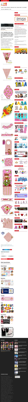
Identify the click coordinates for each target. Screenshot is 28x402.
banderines (2, 379)
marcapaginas (2, 398)
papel (5, 400)
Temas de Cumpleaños (7, 7)
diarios (7, 385)
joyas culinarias (7, 393)
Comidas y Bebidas (19, 7)
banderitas (7, 379)
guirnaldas (5, 391)
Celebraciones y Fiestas (13, 7)
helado (9, 391)
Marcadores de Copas (6, 376)
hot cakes (2, 392)
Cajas (23, 7)
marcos (7, 398)
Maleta (2, 376)
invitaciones (2, 393)
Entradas (16, 376)
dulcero (5, 386)
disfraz (2, 386)
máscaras (2, 400)
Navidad (11, 245)
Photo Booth (2, 377)
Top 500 (10, 9)
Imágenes (25, 7)
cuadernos (5, 384)
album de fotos (7, 378)
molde (2, 399)
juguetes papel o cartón (3, 394)
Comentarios (16, 377)
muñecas (8, 399)
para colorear (9, 400)
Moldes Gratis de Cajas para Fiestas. (5, 350)
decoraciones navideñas (4, 245)
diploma (11, 385)
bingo (10, 379)
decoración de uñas (3, 385)
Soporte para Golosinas (8, 377)
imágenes (10, 392)
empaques (9, 386)
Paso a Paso (2, 9)
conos (2, 384)
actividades (2, 378)
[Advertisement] (7, 17)
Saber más (21, 399)
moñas (5, 399)
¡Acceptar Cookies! (17, 399)
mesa (10, 398)
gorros (2, 391)
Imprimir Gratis (7, 9)
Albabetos (2, 7)
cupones (9, 384)
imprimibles (8, 245)
